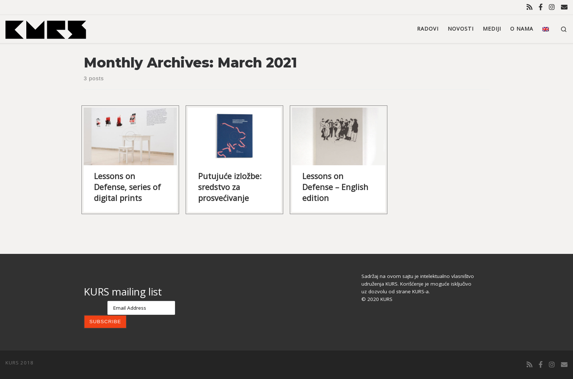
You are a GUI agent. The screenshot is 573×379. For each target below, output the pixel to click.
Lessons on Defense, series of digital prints (127, 187)
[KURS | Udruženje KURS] (45, 28)
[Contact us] (564, 7)
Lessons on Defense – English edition (335, 187)
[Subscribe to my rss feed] (529, 7)
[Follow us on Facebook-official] (541, 7)
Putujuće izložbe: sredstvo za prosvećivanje (230, 187)
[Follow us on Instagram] (552, 7)
